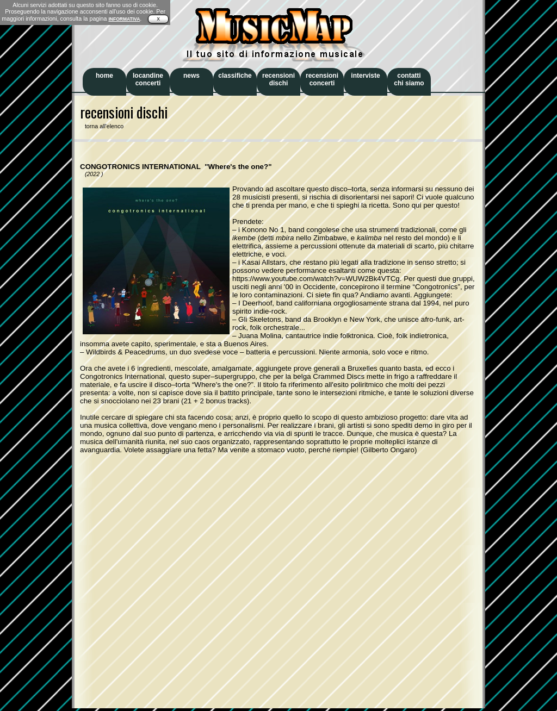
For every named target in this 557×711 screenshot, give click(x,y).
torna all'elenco (101, 126)
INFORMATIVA (124, 19)
